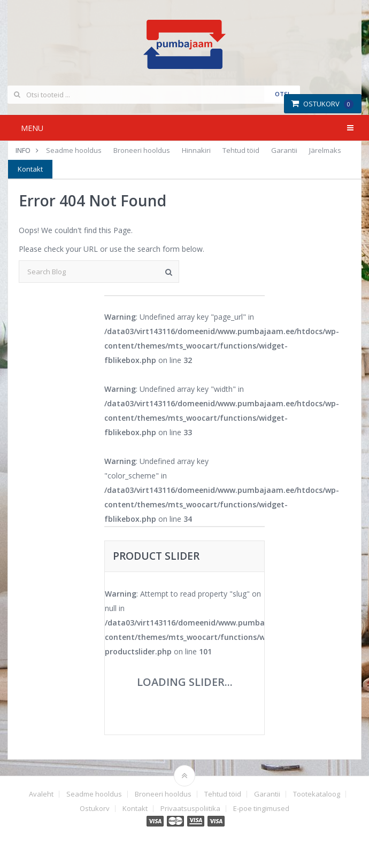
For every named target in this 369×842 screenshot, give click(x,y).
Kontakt (30, 169)
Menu (32, 128)
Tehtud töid (240, 150)
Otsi (282, 94)
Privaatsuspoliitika (190, 808)
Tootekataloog (316, 794)
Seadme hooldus (74, 150)
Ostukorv (322, 104)
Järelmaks (325, 150)
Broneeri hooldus (141, 150)
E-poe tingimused (261, 808)
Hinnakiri (196, 150)
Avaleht (41, 794)
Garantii (284, 150)
